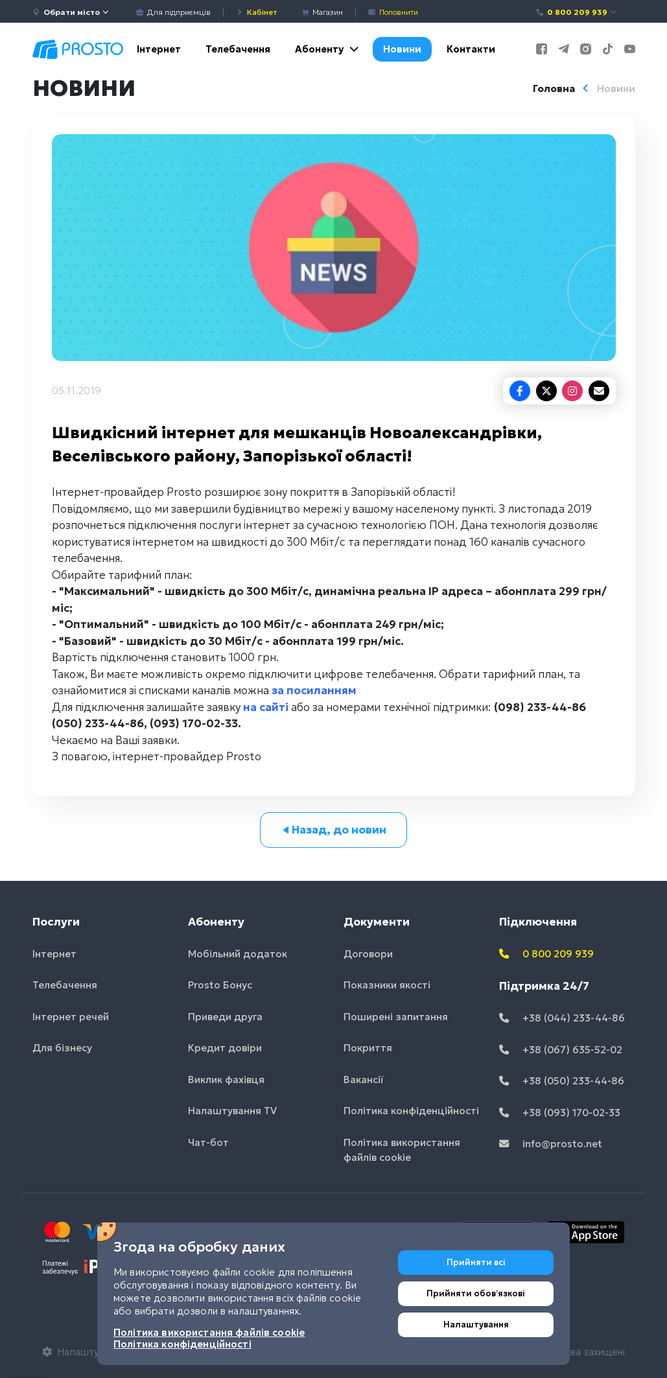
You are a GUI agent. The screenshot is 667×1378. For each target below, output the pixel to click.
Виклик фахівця (226, 1079)
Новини (402, 49)
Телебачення (237, 49)
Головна (554, 88)
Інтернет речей (70, 1016)
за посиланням (314, 690)
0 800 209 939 (576, 12)
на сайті (265, 707)
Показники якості (387, 985)
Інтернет (159, 49)
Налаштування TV (232, 1110)
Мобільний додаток (237, 954)
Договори (368, 954)
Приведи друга (225, 1016)
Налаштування (476, 1324)
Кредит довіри (225, 1048)
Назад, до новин (333, 830)
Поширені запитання (396, 1016)
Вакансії (364, 1079)
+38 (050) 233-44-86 (561, 1081)
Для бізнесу (62, 1048)
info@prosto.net (550, 1144)
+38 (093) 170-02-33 (559, 1112)
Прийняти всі (476, 1262)
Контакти (471, 49)
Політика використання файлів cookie (402, 1149)
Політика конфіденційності (411, 1110)
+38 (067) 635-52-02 (560, 1050)
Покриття (368, 1048)
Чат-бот (208, 1142)
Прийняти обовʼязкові (476, 1293)
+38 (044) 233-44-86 (562, 1018)
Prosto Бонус (220, 985)
